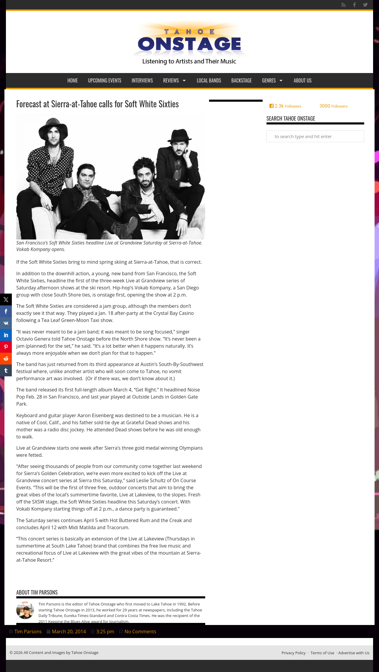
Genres (272, 80)
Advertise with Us (354, 652)
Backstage (242, 80)
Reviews (175, 80)
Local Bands (209, 80)
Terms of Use (322, 652)
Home (73, 80)
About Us (302, 80)
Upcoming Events (104, 80)
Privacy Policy (294, 652)
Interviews (142, 80)
